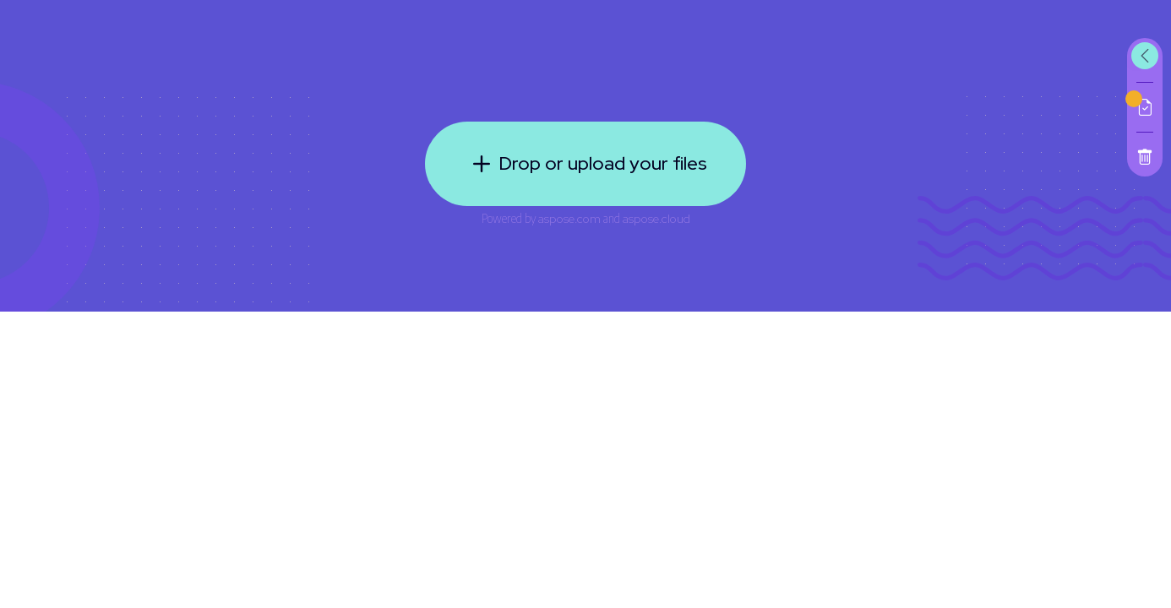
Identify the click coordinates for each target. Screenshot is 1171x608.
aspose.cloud (656, 218)
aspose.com (569, 218)
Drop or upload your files (586, 164)
